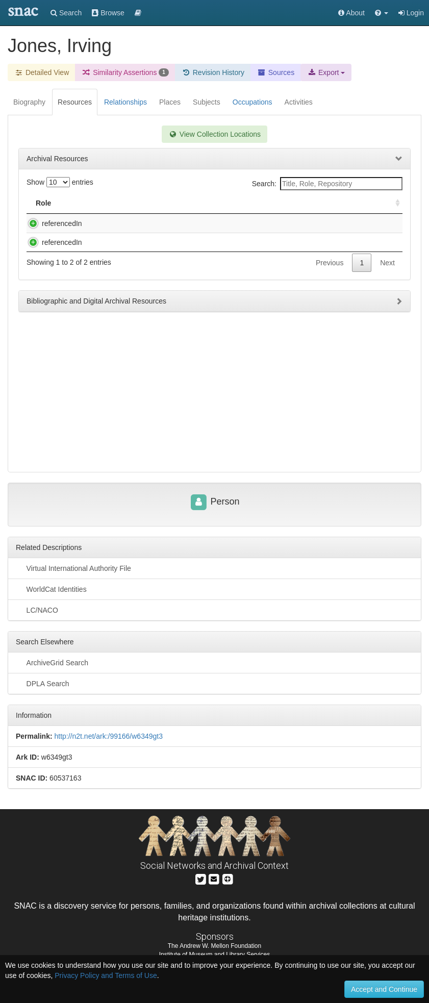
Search (66, 13)
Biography (29, 102)
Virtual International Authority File (73, 567)
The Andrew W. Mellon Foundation (214, 945)
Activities (299, 102)
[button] (381, 13)
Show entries (60, 182)
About (351, 13)
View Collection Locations (214, 134)
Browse (108, 13)
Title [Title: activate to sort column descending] (93, 203)
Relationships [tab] (125, 102)
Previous (329, 283)
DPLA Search (42, 683)
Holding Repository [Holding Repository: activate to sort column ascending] (309, 203)
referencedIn (52, 223)
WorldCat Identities (51, 588)
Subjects (206, 102)
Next (387, 283)
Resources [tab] (75, 102)
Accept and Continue (384, 989)
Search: (327, 183)
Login (411, 13)
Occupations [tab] (252, 102)
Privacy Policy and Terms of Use (106, 975)
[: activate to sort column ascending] (393, 203)
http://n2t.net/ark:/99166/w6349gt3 (108, 736)
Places (170, 102)
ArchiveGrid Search (52, 662)
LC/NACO (37, 609)
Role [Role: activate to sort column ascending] (43, 203)
